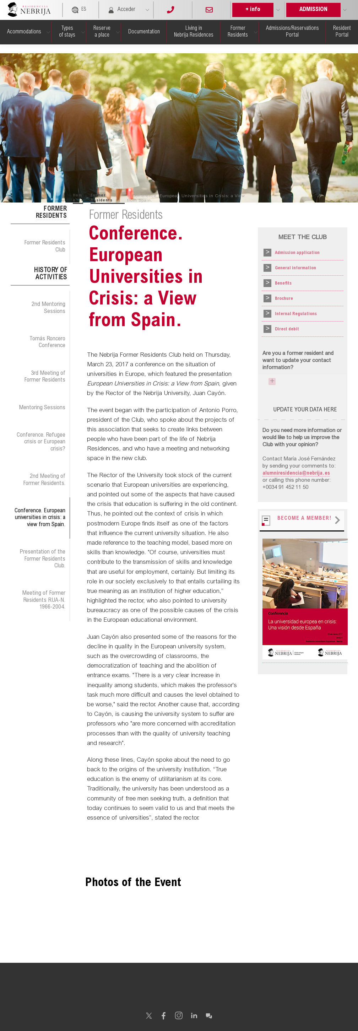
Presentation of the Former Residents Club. (42, 559)
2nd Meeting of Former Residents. (44, 480)
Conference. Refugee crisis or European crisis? (41, 442)
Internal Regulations (296, 316)
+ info (252, 10)
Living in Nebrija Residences (193, 32)
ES (78, 10)
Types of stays (67, 32)
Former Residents (238, 32)
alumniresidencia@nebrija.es (296, 476)
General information (295, 269)
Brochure (284, 301)
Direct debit (287, 332)
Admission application (297, 254)
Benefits (283, 285)
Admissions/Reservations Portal (292, 32)
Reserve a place (101, 32)
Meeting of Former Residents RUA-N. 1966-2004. (43, 600)
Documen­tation (144, 32)
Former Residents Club (44, 246)
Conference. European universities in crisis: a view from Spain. (40, 518)
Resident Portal (342, 32)
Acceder (121, 10)
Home (77, 197)
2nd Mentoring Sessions (48, 308)
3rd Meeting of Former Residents (44, 377)
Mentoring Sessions (42, 408)
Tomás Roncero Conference (47, 342)
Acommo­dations (24, 32)
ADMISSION (313, 10)
